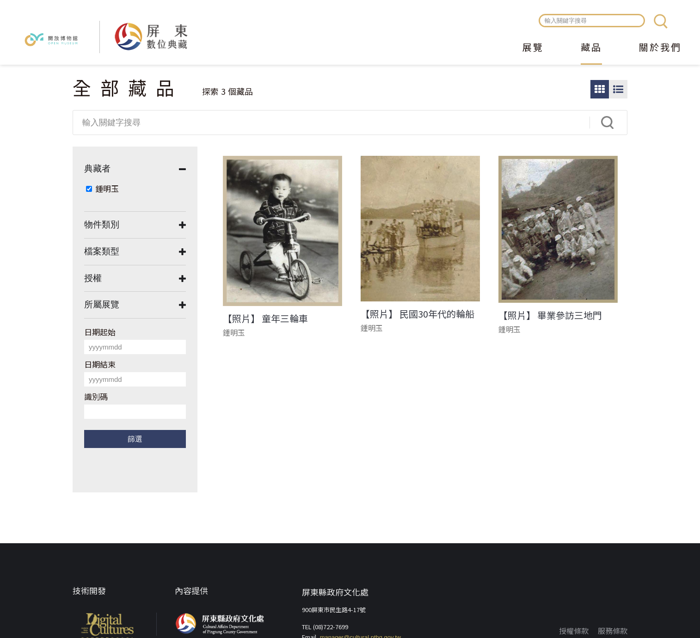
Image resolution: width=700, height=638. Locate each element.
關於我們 (660, 48)
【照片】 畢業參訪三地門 (550, 315)
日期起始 (100, 331)
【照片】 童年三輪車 (265, 318)
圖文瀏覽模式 (618, 89)
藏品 (591, 48)
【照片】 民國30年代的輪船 (417, 313)
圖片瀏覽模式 (599, 89)
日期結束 (100, 364)
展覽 (533, 48)
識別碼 (96, 396)
